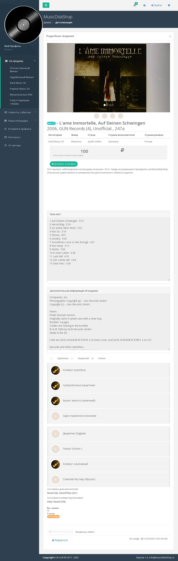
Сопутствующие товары (19, 102)
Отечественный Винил (20, 69)
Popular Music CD (19, 88)
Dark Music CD (18, 82)
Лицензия (83, 358)
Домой (47, 22)
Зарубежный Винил (22, 77)
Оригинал (62, 358)
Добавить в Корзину (64, 163)
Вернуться (60, 540)
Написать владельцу (61, 531)
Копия (101, 358)
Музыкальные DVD (21, 94)
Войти (156, 5)
